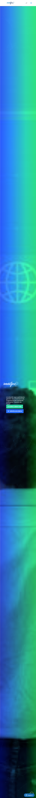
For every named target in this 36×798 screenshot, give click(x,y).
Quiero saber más (14, 406)
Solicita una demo (15, 411)
